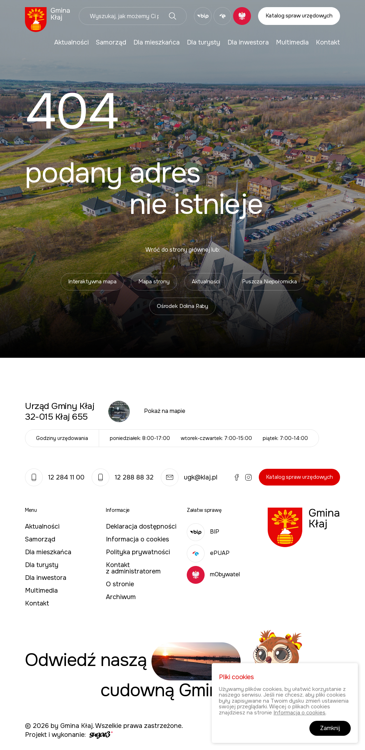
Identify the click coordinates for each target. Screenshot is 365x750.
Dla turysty (203, 42)
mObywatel (213, 574)
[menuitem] (71, 42)
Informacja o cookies (137, 539)
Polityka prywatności (138, 552)
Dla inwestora (248, 42)
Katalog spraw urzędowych (299, 15)
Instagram (248, 477)
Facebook (236, 477)
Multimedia (292, 42)
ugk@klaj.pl (189, 477)
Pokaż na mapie (164, 411)
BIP (203, 531)
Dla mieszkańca (156, 42)
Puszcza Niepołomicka (269, 281)
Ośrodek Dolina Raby (182, 306)
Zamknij (330, 728)
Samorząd (111, 42)
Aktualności (71, 42)
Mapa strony (153, 281)
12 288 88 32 (123, 477)
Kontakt (328, 42)
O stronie (120, 584)
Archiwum (121, 597)
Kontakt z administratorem (133, 568)
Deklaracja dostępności (141, 526)
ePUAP (208, 553)
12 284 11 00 (54, 477)
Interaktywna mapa (92, 281)
